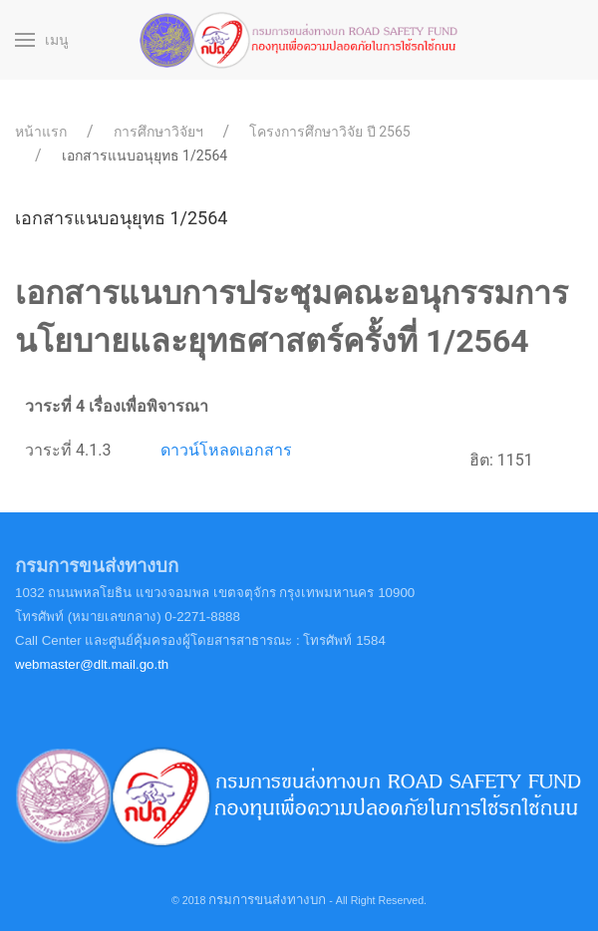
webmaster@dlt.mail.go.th (91, 664)
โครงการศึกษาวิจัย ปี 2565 (329, 132)
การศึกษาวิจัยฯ (158, 132)
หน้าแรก (41, 132)
